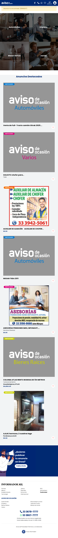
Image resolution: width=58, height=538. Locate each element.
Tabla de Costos (35, 503)
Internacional (24, 494)
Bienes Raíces (5, 505)
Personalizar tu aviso (36, 501)
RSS (41, 488)
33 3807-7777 (29, 515)
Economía (24, 492)
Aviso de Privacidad (21, 527)
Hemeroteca (43, 490)
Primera (3, 488)
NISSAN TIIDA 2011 (10, 278)
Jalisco (23, 488)
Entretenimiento (5, 492)
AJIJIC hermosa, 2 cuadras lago (17, 433)
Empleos (3, 503)
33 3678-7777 (29, 511)
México (3, 490)
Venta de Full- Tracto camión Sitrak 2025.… (22, 125)
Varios (3, 507)
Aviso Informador (31, 531)
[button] (35, 2)
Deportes (23, 490)
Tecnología (4, 494)
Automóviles (5, 501)
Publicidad (43, 492)
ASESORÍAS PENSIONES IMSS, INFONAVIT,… (21, 328)
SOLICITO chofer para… (13, 175)
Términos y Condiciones (35, 527)
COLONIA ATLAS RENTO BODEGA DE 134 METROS (24, 380)
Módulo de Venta (35, 505)
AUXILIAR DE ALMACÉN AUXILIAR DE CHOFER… (23, 229)
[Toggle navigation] (54, 3)
